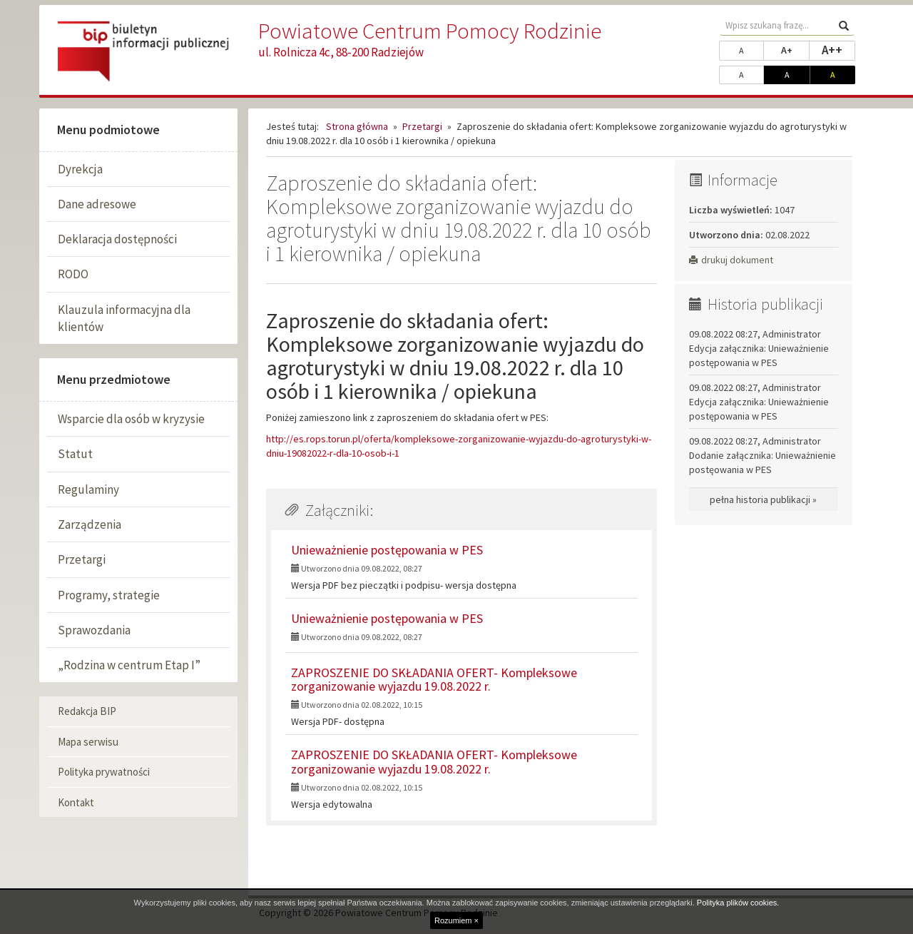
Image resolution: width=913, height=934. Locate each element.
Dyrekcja (80, 169)
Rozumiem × (456, 920)
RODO (73, 274)
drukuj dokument (731, 259)
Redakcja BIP (87, 711)
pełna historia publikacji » (763, 499)
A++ (838, 49)
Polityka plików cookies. (738, 902)
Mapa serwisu (88, 741)
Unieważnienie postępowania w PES (387, 550)
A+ (795, 49)
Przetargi (82, 559)
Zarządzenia (89, 524)
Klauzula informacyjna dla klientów (124, 318)
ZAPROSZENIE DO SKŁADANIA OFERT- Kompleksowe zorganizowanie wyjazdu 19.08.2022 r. (434, 679)
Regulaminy (88, 489)
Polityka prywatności (104, 771)
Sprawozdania (94, 630)
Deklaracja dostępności (117, 239)
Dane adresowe (97, 204)
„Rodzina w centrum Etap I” (129, 665)
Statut (75, 454)
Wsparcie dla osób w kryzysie (131, 419)
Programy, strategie (109, 595)
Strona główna (357, 126)
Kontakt (76, 802)
